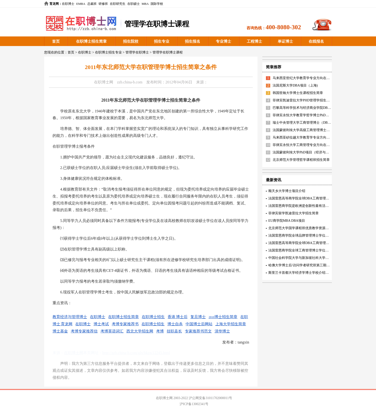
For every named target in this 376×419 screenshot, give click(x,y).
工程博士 (254, 41)
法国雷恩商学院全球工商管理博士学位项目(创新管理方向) (311, 250)
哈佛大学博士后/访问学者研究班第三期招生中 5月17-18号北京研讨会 (319, 265)
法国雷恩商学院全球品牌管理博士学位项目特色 (303, 235)
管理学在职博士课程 (168, 52)
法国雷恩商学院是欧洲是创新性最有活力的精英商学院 (308, 206)
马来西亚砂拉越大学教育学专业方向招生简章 (306, 137)
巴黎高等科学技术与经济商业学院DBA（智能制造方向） (315, 108)
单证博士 (285, 41)
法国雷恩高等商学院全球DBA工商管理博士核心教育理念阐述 (313, 243)
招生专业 (161, 41)
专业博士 (223, 41)
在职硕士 (133, 4)
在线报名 (316, 41)
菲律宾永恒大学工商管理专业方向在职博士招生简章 (311, 145)
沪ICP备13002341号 (194, 404)
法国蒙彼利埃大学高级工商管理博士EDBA (304, 130)
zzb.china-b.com (129, 82)
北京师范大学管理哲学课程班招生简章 (301, 160)
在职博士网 (103, 82)
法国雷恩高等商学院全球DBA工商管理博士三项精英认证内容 (313, 198)
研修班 (103, 4)
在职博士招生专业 (108, 52)
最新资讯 (273, 180)
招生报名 (192, 41)
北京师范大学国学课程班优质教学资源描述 (300, 228)
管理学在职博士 (137, 52)
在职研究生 (117, 4)
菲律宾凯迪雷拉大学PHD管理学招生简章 (303, 100)
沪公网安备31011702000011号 (210, 398)
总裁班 (92, 4)
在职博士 (68, 4)
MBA (145, 4)
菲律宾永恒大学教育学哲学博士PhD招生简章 (306, 115)
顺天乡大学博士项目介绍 (286, 191)
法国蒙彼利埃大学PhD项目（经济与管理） (304, 152)
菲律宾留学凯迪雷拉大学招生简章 (293, 213)
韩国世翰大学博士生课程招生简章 (298, 93)
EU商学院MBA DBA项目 (286, 220)
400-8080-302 (283, 27)
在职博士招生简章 (91, 41)
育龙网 (54, 4)
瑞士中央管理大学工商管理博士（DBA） (303, 122)
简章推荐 (273, 67)
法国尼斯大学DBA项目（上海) (295, 85)
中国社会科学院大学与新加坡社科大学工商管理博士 (307, 258)
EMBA (80, 4)
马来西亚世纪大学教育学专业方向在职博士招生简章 (311, 78)
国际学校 (157, 4)
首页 (56, 41)
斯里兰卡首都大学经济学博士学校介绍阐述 (300, 272)
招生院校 (130, 41)
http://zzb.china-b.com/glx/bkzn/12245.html (136, 353)
